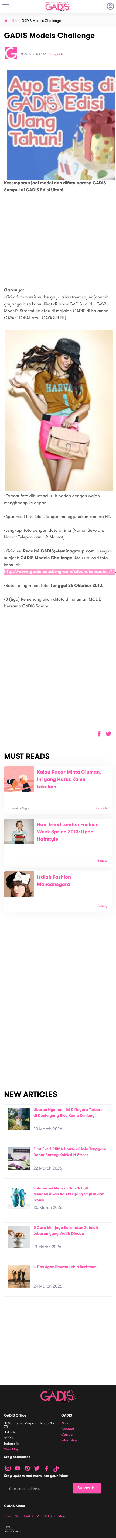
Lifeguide (57, 54)
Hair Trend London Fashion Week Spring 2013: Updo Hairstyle (68, 832)
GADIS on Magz (54, 1516)
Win (18, 1516)
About (65, 1423)
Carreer (67, 1434)
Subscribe (87, 1488)
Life (14, 21)
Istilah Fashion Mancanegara (54, 881)
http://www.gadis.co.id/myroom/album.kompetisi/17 (59, 572)
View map (11, 1449)
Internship (69, 1440)
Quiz (9, 1516)
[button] (108, 733)
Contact (67, 1429)
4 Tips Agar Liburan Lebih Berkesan (65, 1266)
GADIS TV (31, 1516)
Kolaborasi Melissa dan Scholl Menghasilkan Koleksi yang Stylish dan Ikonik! (68, 1194)
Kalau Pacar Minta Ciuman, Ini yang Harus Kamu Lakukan (69, 779)
